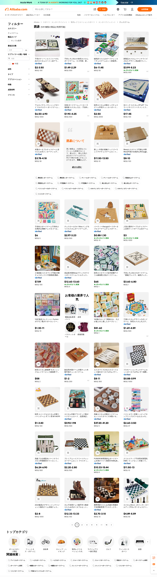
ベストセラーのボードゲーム (46, 189)
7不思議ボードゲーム (65, 183)
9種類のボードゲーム (35, 566)
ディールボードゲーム (87, 178)
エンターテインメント (107, 22)
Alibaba (36, 22)
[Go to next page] (111, 525)
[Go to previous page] (72, 525)
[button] (94, 9)
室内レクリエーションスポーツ (83, 22)
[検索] (102, 9)
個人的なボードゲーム (108, 183)
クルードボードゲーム (79, 560)
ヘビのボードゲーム (38, 560)
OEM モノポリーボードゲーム (99, 189)
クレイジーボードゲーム (78, 566)
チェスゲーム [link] (124, 22)
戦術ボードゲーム (121, 560)
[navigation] (18, 274)
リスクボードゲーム (43, 194)
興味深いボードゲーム (44, 178)
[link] (154, 558)
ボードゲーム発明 (140, 560)
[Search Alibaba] (63, 9)
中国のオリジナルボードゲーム (39, 571)
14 (106, 525)
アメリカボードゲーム (16, 560)
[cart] (125, 10)
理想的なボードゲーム (131, 178)
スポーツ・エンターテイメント (55, 22)
